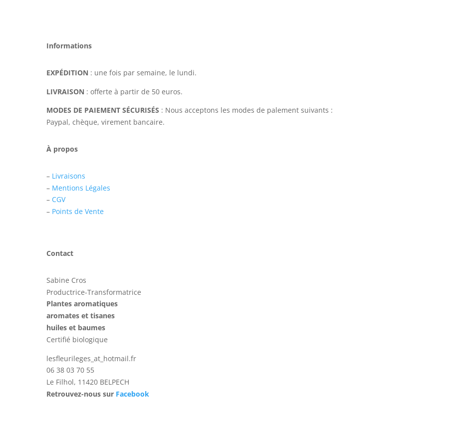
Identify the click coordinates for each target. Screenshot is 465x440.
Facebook (132, 394)
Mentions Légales (81, 188)
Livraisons (68, 176)
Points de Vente (78, 211)
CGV (58, 199)
